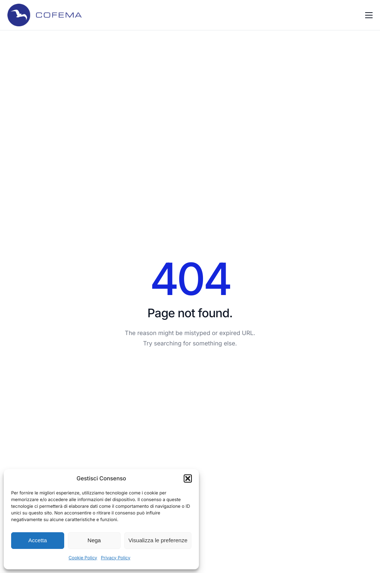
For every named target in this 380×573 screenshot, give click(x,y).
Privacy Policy (115, 557)
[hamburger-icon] (369, 15)
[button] (187, 478)
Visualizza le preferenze (157, 540)
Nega (94, 540)
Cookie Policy (83, 557)
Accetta (37, 540)
